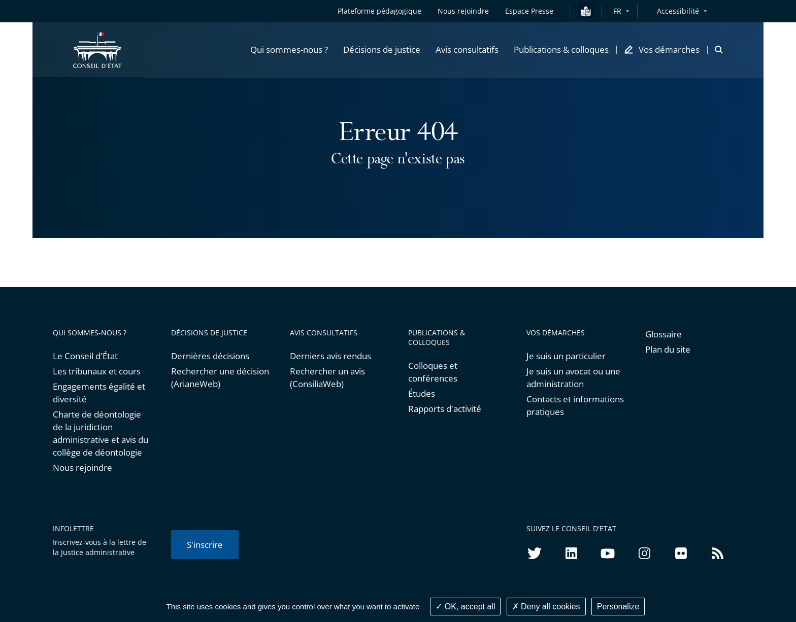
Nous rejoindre (82, 467)
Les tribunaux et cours (97, 371)
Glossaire (663, 334)
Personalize (618, 606)
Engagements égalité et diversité (99, 393)
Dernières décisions (210, 356)
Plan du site (667, 349)
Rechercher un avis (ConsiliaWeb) (327, 377)
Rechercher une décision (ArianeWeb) (220, 377)
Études (421, 393)
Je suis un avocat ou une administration (573, 377)
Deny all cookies (546, 606)
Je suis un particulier (566, 356)
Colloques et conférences (432, 372)
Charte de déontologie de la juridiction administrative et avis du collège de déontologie (100, 433)
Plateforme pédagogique (379, 11)
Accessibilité (678, 11)
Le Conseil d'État (85, 356)
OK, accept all (465, 606)
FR (617, 11)
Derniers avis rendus (330, 356)
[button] (289, 50)
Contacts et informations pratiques (575, 405)
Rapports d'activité (444, 408)
